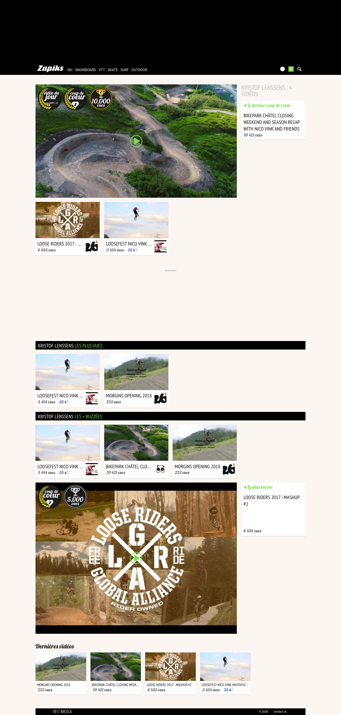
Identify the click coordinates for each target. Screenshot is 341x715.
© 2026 (263, 711)
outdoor (139, 70)
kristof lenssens (70, 345)
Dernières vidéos (55, 646)
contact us (280, 711)
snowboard (85, 70)
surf (125, 70)
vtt (102, 70)
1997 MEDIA (63, 711)
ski (69, 70)
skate (113, 70)
